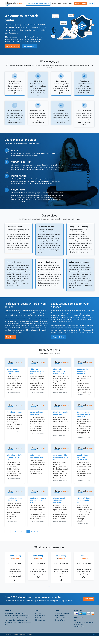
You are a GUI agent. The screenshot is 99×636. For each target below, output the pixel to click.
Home (54, 3)
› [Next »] (37, 531)
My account (40, 620)
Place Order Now (80, 3)
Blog (70, 3)
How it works (62, 3)
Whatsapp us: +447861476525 (38, 3)
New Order (10, 337)
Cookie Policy (60, 620)
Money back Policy (61, 618)
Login (91, 3)
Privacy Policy (60, 615)
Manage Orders (29, 46)
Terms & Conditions (62, 613)
